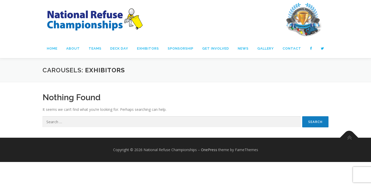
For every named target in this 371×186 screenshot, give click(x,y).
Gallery (265, 48)
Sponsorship (180, 48)
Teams (95, 48)
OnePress (209, 169)
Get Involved (215, 48)
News (243, 48)
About (73, 48)
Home (52, 48)
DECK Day (119, 48)
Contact (292, 48)
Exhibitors (148, 48)
